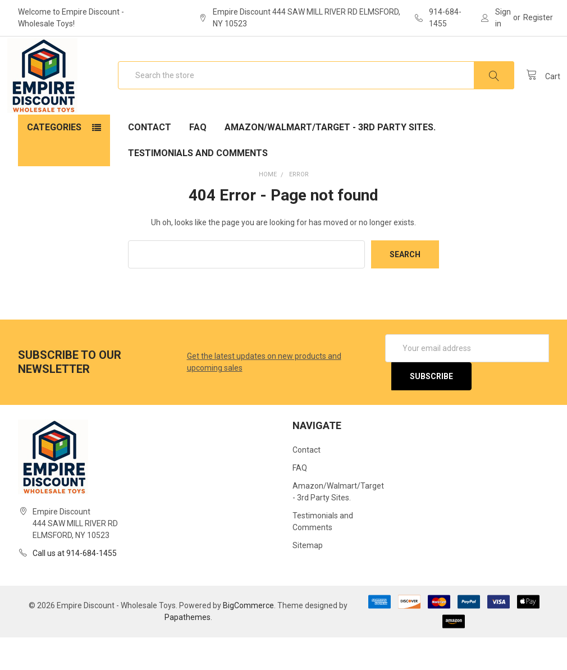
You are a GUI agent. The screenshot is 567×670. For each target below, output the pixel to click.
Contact (149, 159)
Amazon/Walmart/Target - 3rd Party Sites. (330, 159)
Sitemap (307, 577)
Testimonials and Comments (198, 185)
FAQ (198, 159)
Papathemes (187, 649)
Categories (54, 159)
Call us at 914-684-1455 (75, 585)
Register (538, 17)
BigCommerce (248, 637)
